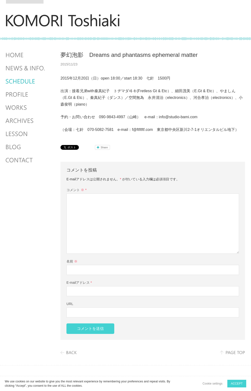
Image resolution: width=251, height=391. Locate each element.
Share (104, 147)
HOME (25, 55)
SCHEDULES (25, 81)
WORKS (25, 107)
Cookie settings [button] (212, 383)
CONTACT (25, 160)
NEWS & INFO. (25, 68)
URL (69, 303)
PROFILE (25, 94)
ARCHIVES (25, 120)
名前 (71, 261)
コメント (76, 190)
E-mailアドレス (79, 282)
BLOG (25, 147)
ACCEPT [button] (237, 383)
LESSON (25, 134)
